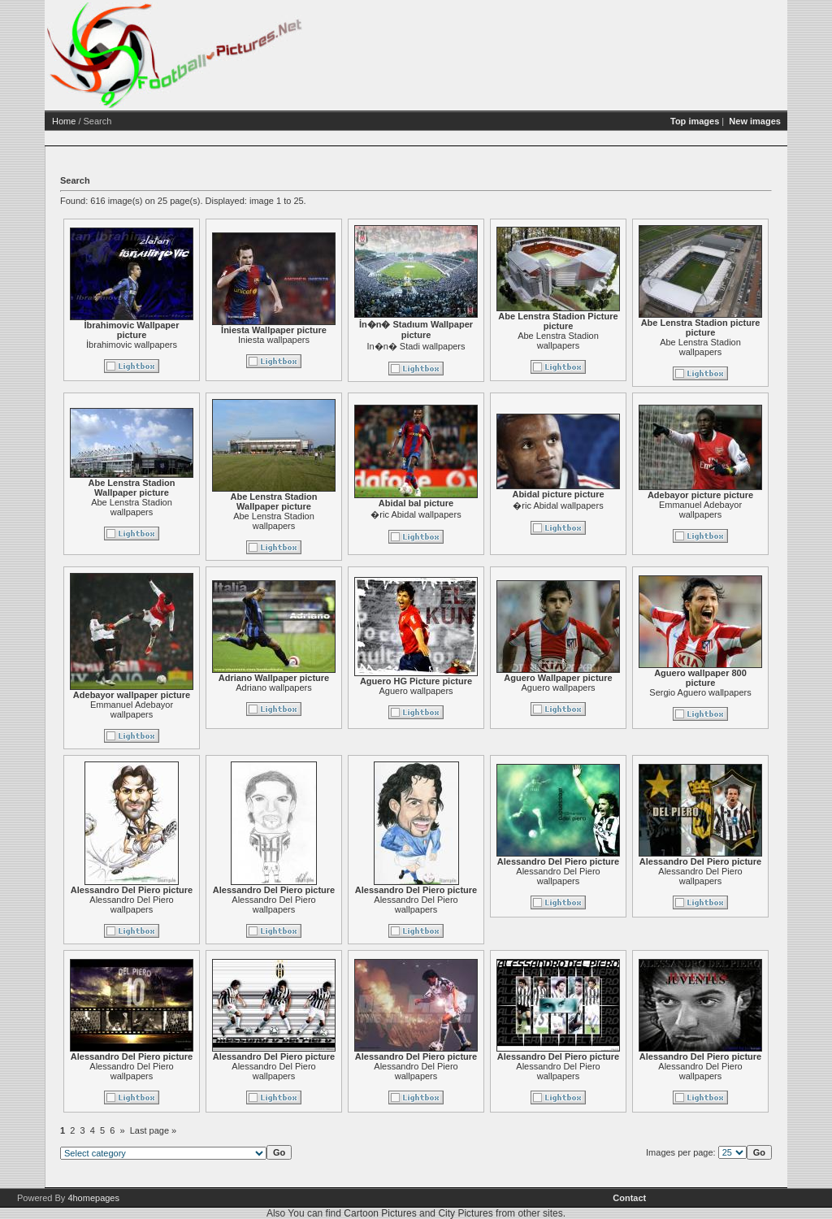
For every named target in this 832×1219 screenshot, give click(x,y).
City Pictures (465, 1213)
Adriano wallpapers (274, 687)
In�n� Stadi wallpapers (415, 346)
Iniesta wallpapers (274, 340)
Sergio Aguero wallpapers (700, 692)
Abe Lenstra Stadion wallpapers (558, 340)
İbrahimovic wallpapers (131, 344)
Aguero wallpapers (416, 691)
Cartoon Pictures (380, 1213)
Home (64, 121)
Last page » (153, 1130)
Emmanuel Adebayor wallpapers (700, 509)
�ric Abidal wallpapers (415, 514)
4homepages (93, 1198)
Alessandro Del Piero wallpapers (131, 904)
